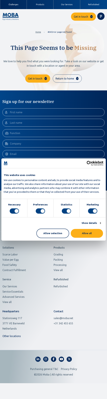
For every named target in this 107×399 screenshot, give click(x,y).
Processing (60, 279)
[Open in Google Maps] (26, 338)
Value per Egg (10, 274)
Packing (58, 274)
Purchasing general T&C (44, 383)
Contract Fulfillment (14, 284)
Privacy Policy (69, 383)
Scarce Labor (10, 269)
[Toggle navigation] (101, 16)
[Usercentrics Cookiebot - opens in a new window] (89, 163)
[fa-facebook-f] (53, 374)
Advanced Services (13, 311)
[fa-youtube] (61, 374)
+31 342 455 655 (63, 338)
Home (38, 32)
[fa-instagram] (45, 374)
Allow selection (52, 233)
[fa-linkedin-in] (38, 374)
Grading (58, 269)
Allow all (87, 233)
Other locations (11, 350)
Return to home (65, 78)
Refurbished (93, 4)
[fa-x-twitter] (69, 374)
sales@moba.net (63, 332)
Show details (89, 223)
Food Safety (9, 279)
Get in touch (81, 16)
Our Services (66, 4)
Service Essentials (12, 306)
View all (58, 284)
